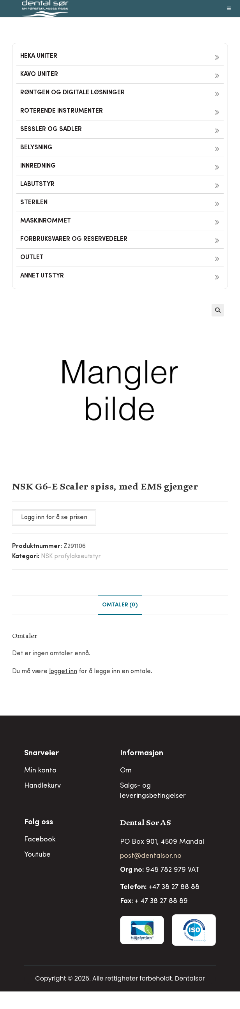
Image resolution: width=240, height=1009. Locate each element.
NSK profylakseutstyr (71, 556)
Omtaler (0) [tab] (120, 605)
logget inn (63, 671)
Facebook (39, 839)
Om (126, 770)
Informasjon (141, 754)
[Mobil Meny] (229, 8)
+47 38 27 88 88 (173, 887)
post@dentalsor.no (151, 856)
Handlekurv (42, 786)
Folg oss (38, 823)
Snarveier (41, 754)
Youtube (37, 855)
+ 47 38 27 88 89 (161, 901)
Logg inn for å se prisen (54, 517)
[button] (218, 310)
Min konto (40, 770)
